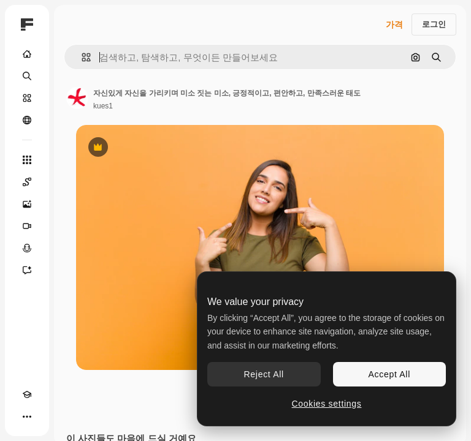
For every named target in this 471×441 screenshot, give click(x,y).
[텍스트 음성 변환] (27, 248)
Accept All (389, 374)
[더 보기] (27, 416)
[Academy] (27, 394)
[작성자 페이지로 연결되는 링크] (77, 98)
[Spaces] (27, 182)
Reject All (264, 374)
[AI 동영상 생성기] (27, 226)
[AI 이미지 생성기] (27, 204)
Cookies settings (327, 404)
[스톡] (27, 98)
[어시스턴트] (27, 270)
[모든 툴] (27, 160)
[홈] (27, 54)
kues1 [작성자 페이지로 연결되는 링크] (103, 106)
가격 (394, 24)
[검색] (27, 76)
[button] (81, 57)
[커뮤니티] (27, 120)
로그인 (434, 24)
